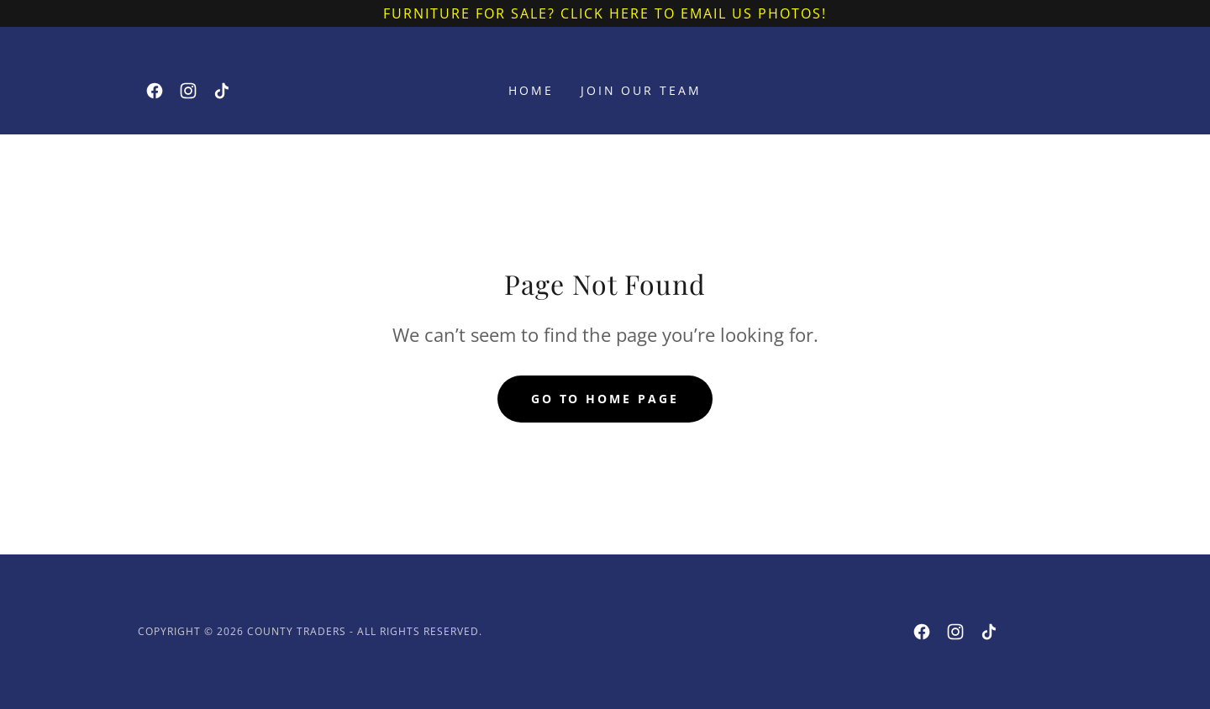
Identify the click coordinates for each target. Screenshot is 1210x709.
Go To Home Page (605, 399)
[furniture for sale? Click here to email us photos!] (605, 13)
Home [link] (531, 90)
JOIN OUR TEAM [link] (641, 90)
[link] (154, 91)
